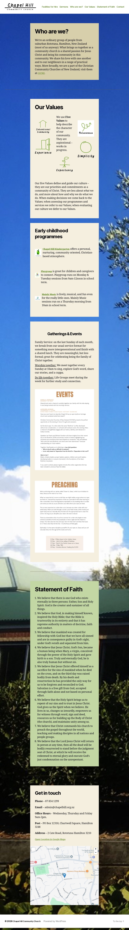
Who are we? (86, 6)
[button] (64, 877)
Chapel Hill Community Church (28, 923)
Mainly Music (50, 296)
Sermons (73, 6)
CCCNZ (42, 75)
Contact (120, 10)
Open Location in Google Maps (53, 841)
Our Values (99, 6)
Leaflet (96, 906)
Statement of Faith (115, 6)
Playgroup (47, 273)
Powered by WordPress (58, 923)
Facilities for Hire (59, 6)
